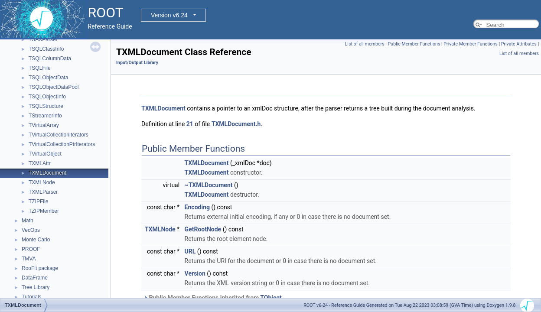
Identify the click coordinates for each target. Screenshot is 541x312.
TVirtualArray (44, 125)
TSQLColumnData (50, 58)
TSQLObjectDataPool (53, 87)
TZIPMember (44, 211)
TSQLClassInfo (46, 49)
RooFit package (40, 268)
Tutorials (32, 297)
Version (195, 273)
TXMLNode (42, 182)
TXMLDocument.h (236, 123)
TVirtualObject (45, 154)
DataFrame (35, 278)
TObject (270, 297)
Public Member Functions (414, 44)
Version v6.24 (169, 15)
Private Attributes (519, 44)
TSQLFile (40, 68)
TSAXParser (43, 39)
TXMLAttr (40, 163)
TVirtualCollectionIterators (58, 135)
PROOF (31, 249)
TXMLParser (43, 192)
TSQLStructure (46, 106)
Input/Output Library (137, 62)
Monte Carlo (36, 240)
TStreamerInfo (45, 116)
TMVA (29, 259)
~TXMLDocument (209, 185)
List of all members (365, 44)
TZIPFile (38, 201)
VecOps (31, 230)
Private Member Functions (470, 44)
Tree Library (35, 287)
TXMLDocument (47, 173)
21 (189, 123)
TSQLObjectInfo (47, 97)
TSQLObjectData (48, 78)
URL (190, 251)
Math (27, 221)
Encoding (197, 207)
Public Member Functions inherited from (212, 297)
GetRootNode (203, 229)
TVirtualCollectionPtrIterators (62, 144)
